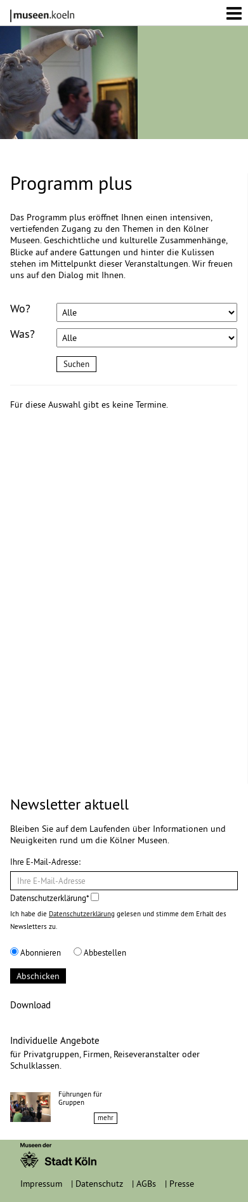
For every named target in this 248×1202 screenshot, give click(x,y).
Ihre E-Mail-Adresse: (45, 862)
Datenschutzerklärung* (54, 898)
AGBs (146, 1183)
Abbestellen (100, 952)
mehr (106, 1117)
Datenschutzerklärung (82, 913)
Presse (181, 1183)
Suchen (76, 364)
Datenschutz (99, 1183)
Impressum (41, 1183)
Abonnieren (35, 952)
